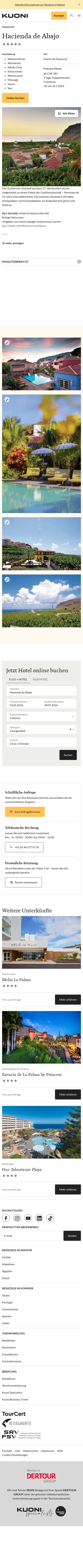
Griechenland (10, 1309)
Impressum (47, 1450)
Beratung (9, 1371)
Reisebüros (8, 1378)
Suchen (68, 755)
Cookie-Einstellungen (15, 1454)
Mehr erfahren (68, 999)
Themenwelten (13, 1333)
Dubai (5, 1278)
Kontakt (59, 15)
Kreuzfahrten (10, 1354)
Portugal (7, 1302)
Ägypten (7, 1271)
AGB (60, 1450)
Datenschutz (30, 1450)
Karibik (6, 1257)
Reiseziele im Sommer (17, 1288)
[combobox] (42, 691)
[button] (72, 15)
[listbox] (42, 716)
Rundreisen (9, 1347)
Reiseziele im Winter (17, 1250)
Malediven (8, 1264)
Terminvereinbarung (14, 1385)
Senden (72, 1235)
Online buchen (15, 98)
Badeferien (8, 1340)
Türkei (6, 1295)
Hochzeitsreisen (11, 1361)
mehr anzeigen (15, 243)
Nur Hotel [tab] (40, 679)
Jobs (17, 1450)
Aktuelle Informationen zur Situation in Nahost (40, 4)
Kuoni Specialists (12, 1392)
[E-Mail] (31, 1236)
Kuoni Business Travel (15, 1399)
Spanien (7, 1316)
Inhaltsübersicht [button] (15, 261)
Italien (6, 1323)
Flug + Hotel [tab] (18, 679)
